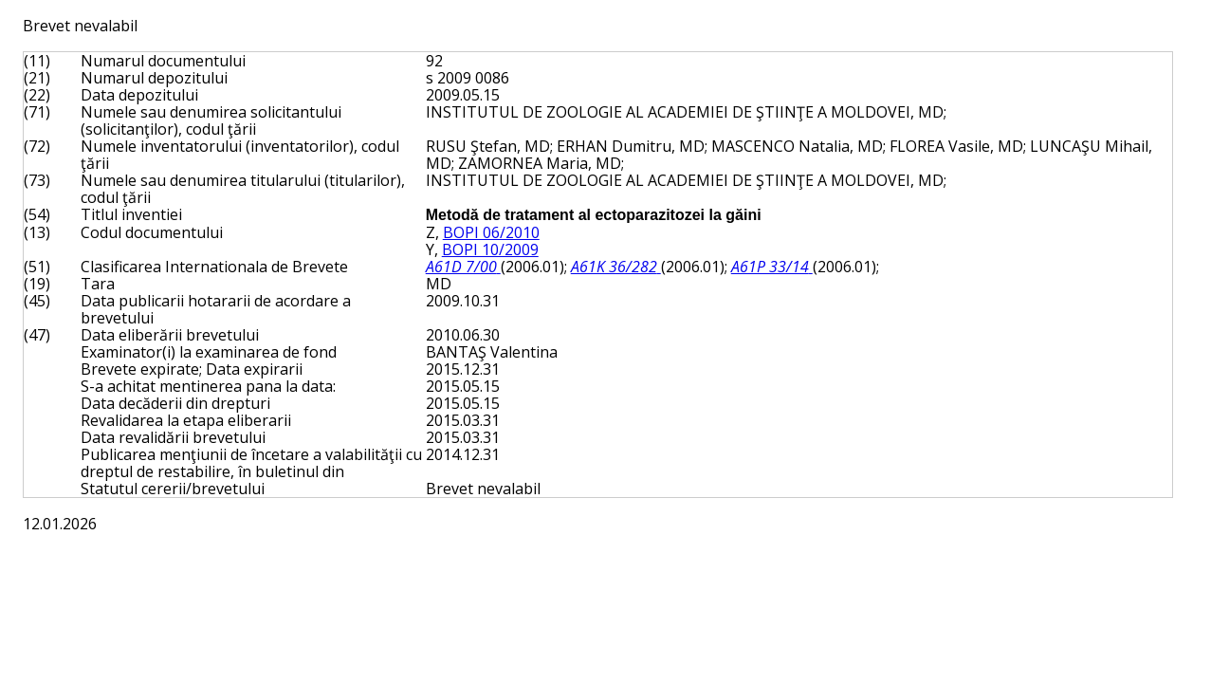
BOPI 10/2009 (490, 249)
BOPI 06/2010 (491, 232)
